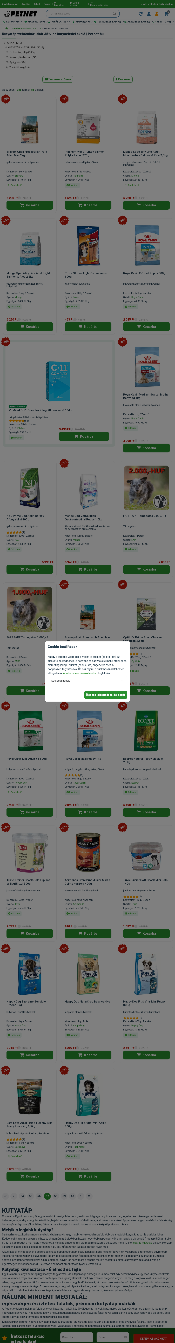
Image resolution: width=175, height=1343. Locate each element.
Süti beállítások (60, 680)
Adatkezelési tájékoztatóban (80, 673)
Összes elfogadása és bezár (105, 694)
